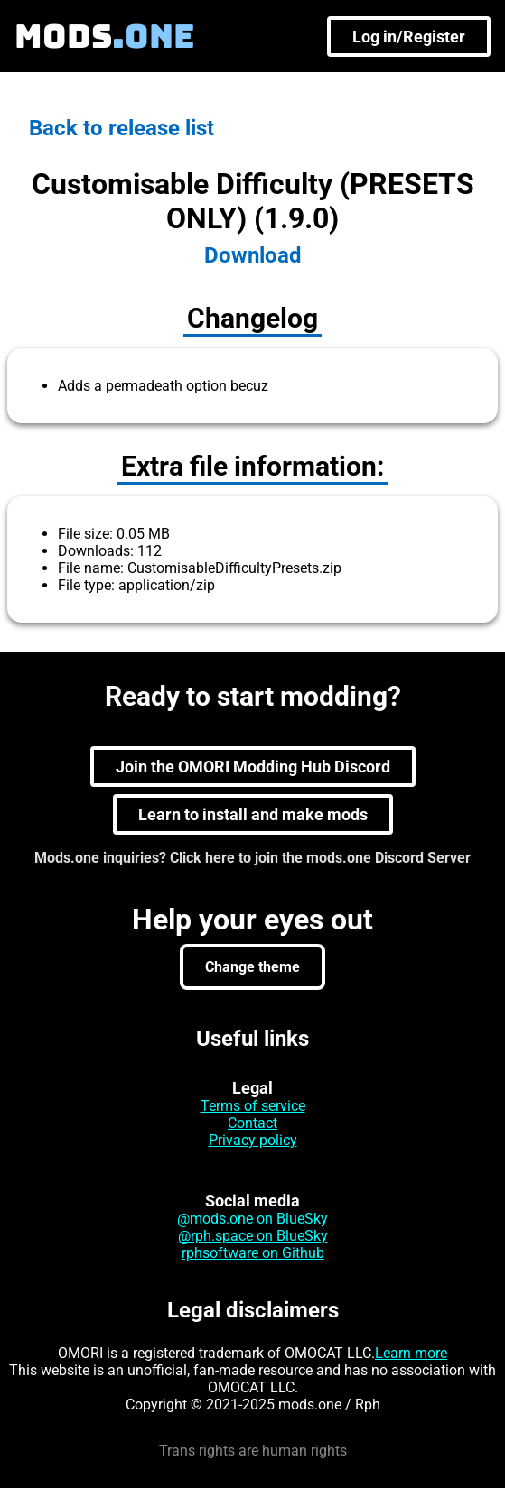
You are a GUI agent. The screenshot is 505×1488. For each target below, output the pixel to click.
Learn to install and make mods (253, 814)
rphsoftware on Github (253, 1253)
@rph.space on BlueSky (253, 1235)
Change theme (252, 966)
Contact (252, 1123)
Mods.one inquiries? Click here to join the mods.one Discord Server (252, 857)
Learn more (411, 1353)
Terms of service (253, 1105)
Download (253, 255)
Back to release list (121, 128)
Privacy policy (253, 1140)
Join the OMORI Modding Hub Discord (253, 766)
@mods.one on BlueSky (252, 1218)
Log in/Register (408, 36)
